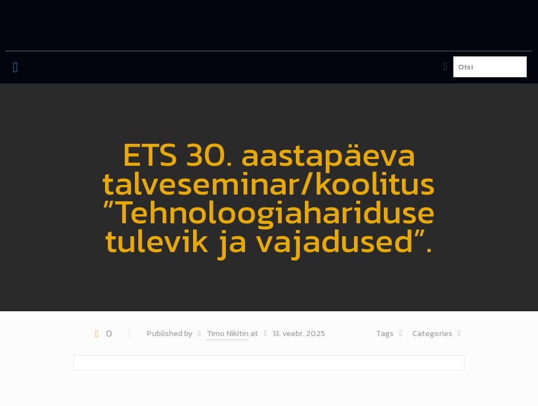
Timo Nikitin (227, 333)
